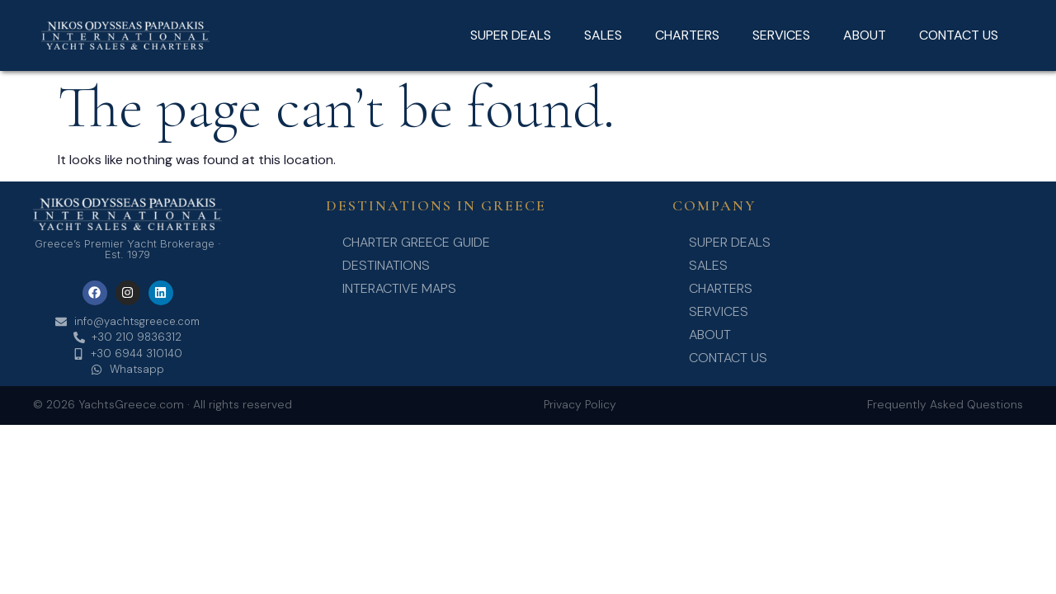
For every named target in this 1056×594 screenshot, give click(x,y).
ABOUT (864, 35)
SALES (603, 35)
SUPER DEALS (510, 35)
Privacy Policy (580, 404)
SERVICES (781, 35)
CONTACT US (958, 35)
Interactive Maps (399, 288)
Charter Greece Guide (416, 242)
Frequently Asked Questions (945, 404)
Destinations (386, 265)
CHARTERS (687, 35)
